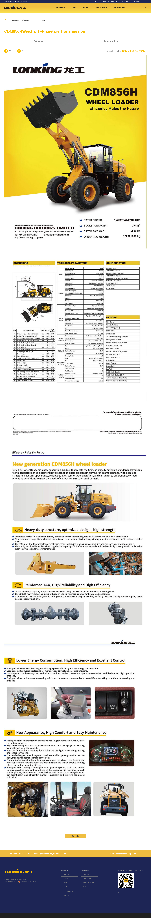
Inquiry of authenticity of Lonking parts (109, 1)
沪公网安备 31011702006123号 (29, 882)
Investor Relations (120, 7)
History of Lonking (88, 883)
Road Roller (66, 887)
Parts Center (66, 895)
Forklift (65, 883)
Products (87, 7)
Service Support (102, 7)
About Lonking (61, 7)
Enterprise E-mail (124, 1)
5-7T (35, 20)
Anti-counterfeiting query (75, 915)
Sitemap (67, 915)
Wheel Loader (26, 20)
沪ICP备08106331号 (11, 882)
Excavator (66, 879)
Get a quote (39, 41)
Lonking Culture (87, 879)
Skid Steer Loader (68, 891)
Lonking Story (87, 874)
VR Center (95, 1)
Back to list (75, 836)
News (75, 7)
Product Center (14, 20)
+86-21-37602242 (131, 51)
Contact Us (86, 887)
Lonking (12, 879)
